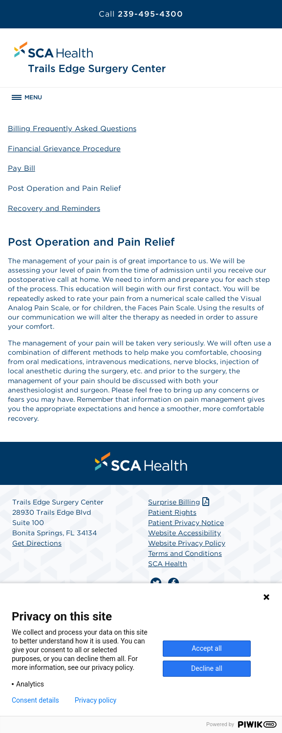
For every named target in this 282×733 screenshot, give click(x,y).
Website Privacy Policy (186, 543)
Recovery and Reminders (54, 208)
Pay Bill (21, 168)
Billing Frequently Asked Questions (72, 128)
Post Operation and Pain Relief (64, 188)
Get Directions (37, 543)
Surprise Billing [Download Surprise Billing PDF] (179, 502)
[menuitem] (141, 461)
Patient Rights (172, 512)
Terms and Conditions (185, 553)
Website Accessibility (184, 533)
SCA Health (167, 564)
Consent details (35, 700)
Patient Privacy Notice (186, 523)
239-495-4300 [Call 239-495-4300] (141, 14)
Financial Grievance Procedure (64, 148)
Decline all (206, 668)
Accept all (207, 648)
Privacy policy (95, 700)
